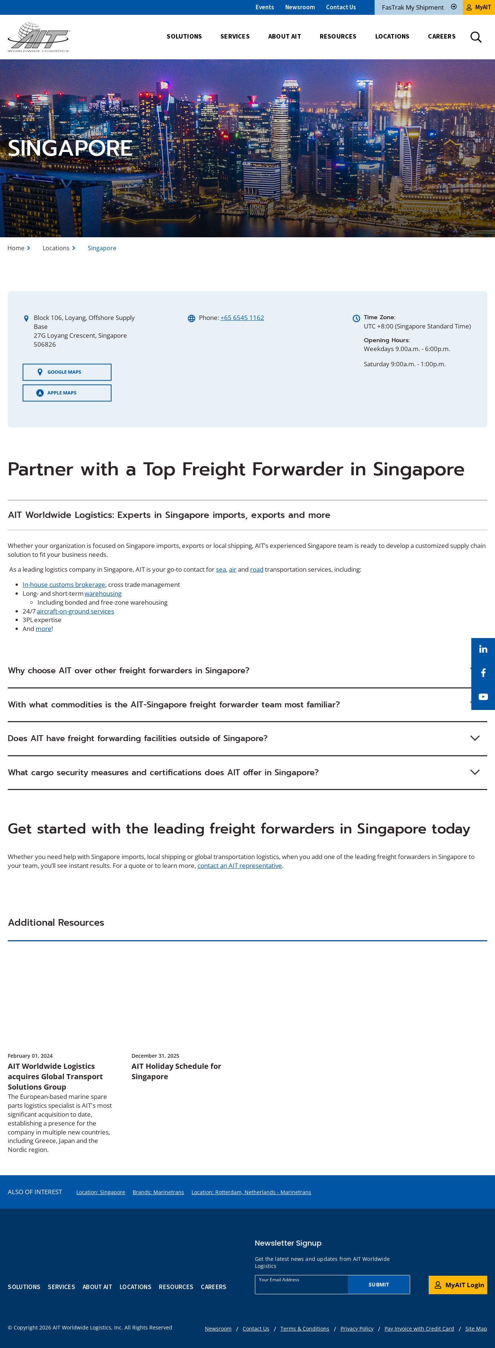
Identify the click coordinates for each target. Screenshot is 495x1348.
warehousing (103, 593)
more (44, 628)
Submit (379, 1284)
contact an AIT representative (239, 865)
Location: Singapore (100, 1192)
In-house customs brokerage (64, 584)
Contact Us (341, 7)
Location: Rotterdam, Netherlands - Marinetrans (251, 1192)
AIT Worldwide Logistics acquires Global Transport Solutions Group (55, 1076)
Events (265, 7)
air (232, 569)
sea (221, 569)
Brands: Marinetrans (158, 1192)
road (256, 569)
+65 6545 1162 (242, 317)
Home (15, 248)
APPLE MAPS (56, 393)
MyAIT (478, 7)
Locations (56, 248)
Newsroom (300, 7)
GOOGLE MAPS (58, 372)
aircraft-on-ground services (75, 611)
